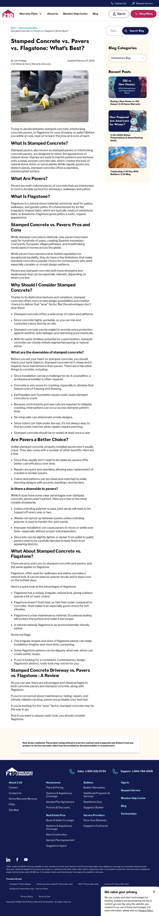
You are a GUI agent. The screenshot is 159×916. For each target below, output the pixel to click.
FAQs (12, 804)
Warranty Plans (28, 13)
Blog (95, 13)
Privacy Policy (146, 910)
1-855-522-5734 (95, 771)
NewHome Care (93, 801)
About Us (52, 13)
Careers (13, 787)
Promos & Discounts (58, 807)
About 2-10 (15, 782)
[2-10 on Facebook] (17, 860)
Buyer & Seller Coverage (60, 820)
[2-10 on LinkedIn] (8, 860)
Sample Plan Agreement (60, 801)
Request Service (144, 3)
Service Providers (94, 815)
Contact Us (120, 3)
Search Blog (137, 31)
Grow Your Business (95, 820)
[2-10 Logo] (8, 16)
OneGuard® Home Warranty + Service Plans (28, 889)
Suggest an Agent (56, 845)
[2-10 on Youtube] (26, 859)
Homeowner (53, 782)
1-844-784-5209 (142, 771)
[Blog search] (115, 31)
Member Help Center (75, 13)
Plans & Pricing (55, 787)
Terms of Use (44, 896)
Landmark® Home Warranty (116, 884)
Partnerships (128, 813)
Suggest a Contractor (96, 825)
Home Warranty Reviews (23, 798)
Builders (88, 782)
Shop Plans (146, 13)
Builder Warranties (94, 787)
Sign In (121, 13)
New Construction (56, 834)
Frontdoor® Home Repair (20, 884)
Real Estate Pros (56, 815)
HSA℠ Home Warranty (88, 884)
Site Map (14, 810)
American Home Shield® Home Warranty (55, 884)
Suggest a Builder (94, 807)
